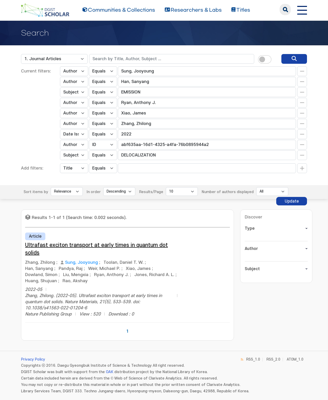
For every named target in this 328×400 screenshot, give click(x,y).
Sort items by (36, 192)
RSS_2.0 (273, 359)
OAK (109, 372)
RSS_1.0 (253, 359)
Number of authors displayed (228, 192)
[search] (294, 59)
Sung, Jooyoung (81, 262)
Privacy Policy (33, 359)
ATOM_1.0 (295, 359)
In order (94, 192)
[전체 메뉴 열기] (302, 9)
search (285, 9)
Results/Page (151, 192)
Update (292, 201)
